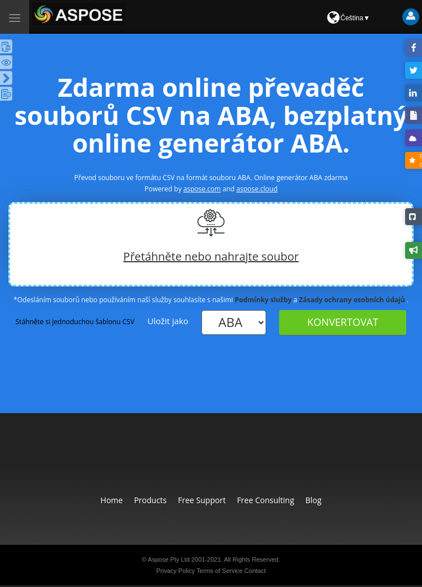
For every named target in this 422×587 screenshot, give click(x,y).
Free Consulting (265, 500)
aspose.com (202, 189)
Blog (314, 500)
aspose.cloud (256, 189)
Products (150, 500)
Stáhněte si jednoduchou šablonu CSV (75, 321)
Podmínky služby (263, 299)
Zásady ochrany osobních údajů (352, 299)
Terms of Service (219, 570)
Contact (255, 570)
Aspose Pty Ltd (169, 559)
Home (112, 500)
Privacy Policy (175, 570)
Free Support (202, 500)
